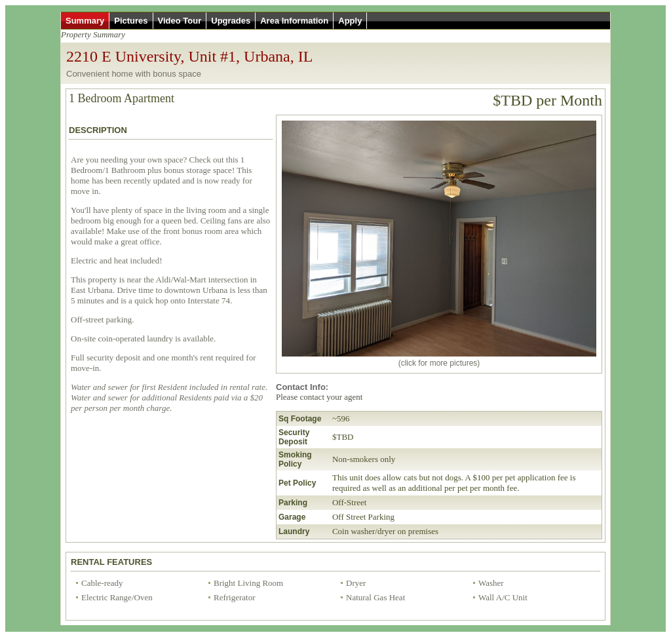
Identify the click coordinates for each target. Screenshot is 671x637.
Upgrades (230, 21)
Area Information (294, 21)
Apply (350, 21)
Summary (85, 21)
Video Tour (180, 21)
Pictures (130, 21)
